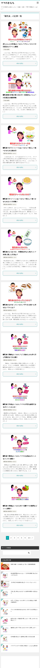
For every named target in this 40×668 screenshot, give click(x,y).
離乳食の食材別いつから (10, 153)
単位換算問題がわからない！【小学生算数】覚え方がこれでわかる (24, 574)
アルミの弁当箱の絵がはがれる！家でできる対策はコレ (24, 610)
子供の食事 (6, 49)
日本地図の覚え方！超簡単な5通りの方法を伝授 (23, 636)
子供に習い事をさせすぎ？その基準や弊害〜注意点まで (24, 592)
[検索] (17, 553)
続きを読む (26, 63)
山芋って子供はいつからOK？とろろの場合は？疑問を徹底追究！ (24, 601)
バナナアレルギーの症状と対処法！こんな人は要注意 (24, 645)
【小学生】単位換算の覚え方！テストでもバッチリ (23, 582)
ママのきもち (7, 2)
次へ (29, 538)
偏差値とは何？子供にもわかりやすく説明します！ (23, 627)
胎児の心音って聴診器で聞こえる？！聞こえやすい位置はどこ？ (24, 619)
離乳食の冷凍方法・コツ (10, 257)
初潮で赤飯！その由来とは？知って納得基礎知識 (23, 564)
